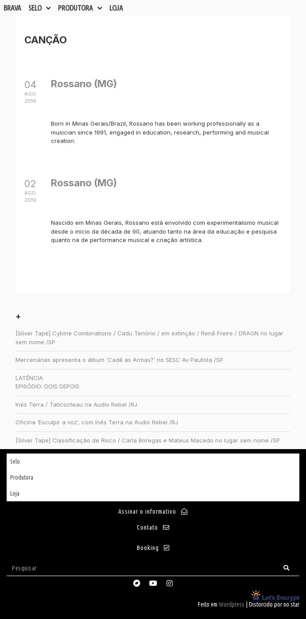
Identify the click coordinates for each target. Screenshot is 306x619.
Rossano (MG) (84, 83)
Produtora (80, 8)
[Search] (286, 568)
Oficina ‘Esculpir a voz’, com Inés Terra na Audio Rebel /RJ (96, 422)
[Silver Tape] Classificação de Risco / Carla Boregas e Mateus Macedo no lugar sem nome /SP (147, 440)
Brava (12, 8)
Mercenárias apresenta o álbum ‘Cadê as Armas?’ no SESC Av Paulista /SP (119, 359)
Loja (116, 8)
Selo (39, 8)
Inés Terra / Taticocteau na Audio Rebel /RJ (76, 404)
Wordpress (231, 604)
